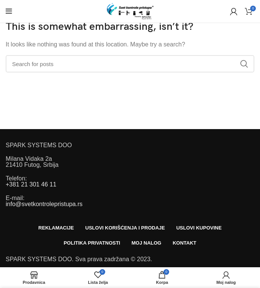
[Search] (130, 63)
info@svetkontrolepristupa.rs (44, 204)
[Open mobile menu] (9, 11)
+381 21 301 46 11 (31, 184)
